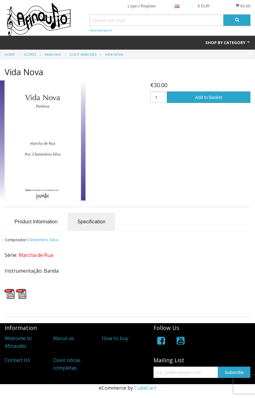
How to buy (115, 338)
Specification (91, 221)
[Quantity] (158, 97)
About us (63, 338)
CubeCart (145, 387)
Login (132, 6)
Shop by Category (227, 42)
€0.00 (242, 5)
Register (148, 6)
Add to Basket (208, 97)
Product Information (36, 221)
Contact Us (17, 360)
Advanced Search (101, 30)
